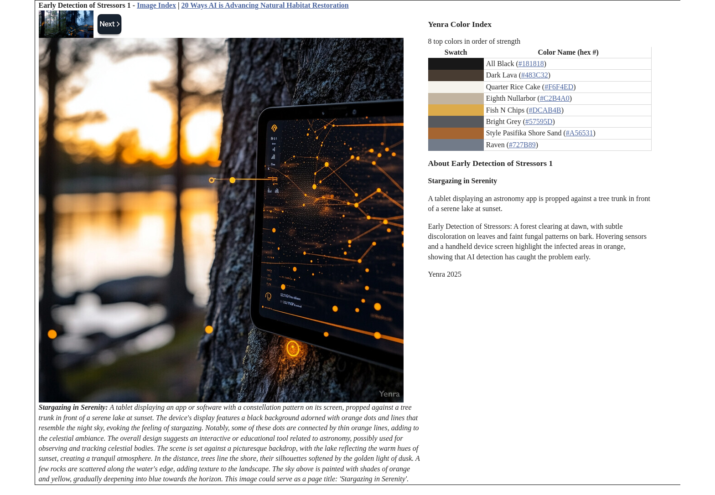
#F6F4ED (558, 87)
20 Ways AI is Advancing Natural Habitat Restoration (264, 5)
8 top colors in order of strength (474, 41)
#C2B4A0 (555, 98)
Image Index (156, 5)
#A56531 (579, 133)
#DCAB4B (545, 110)
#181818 (531, 63)
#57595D (539, 121)
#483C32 (534, 75)
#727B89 (522, 145)
